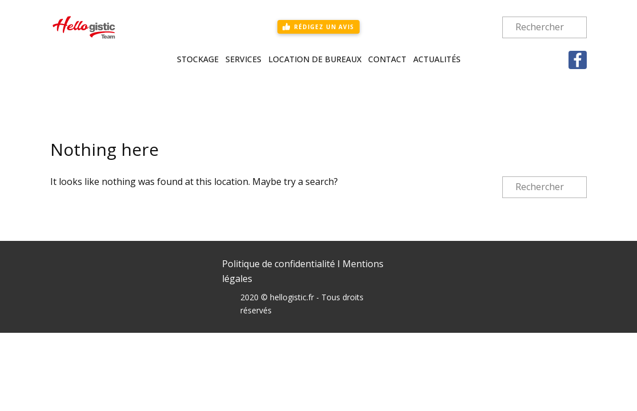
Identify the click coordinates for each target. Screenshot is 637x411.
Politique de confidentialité (278, 263)
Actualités (437, 59)
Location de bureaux (314, 59)
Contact (387, 59)
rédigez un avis (318, 26)
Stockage (198, 59)
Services (243, 59)
